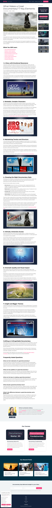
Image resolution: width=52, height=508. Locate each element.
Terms (26, 502)
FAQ (26, 500)
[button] (6, 506)
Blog (39, 1)
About (30, 1)
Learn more (10, 449)
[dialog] (6, 499)
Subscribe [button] (39, 488)
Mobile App (26, 501)
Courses (33, 1)
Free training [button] (46, 1)
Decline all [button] (8, 504)
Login (26, 497)
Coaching (36, 1)
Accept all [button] (3, 504)
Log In (41, 1)
